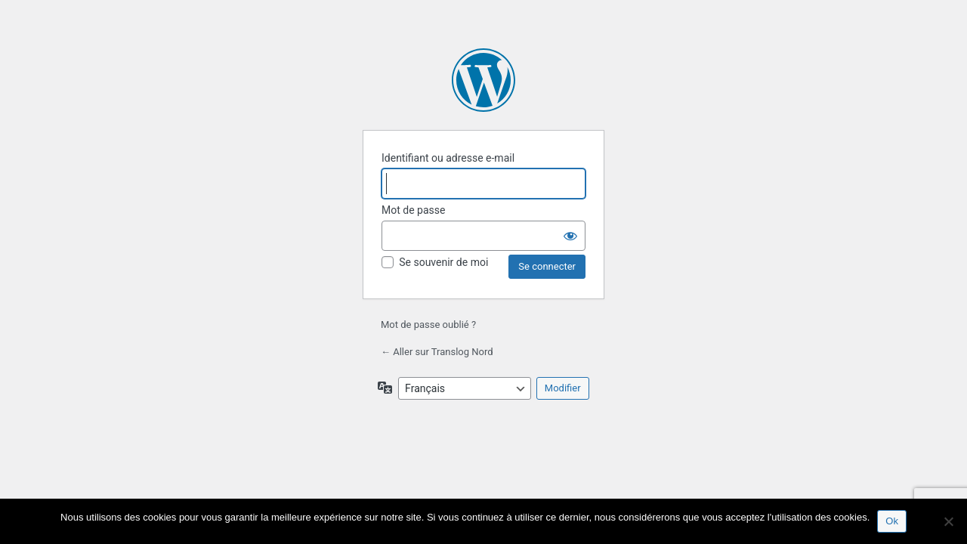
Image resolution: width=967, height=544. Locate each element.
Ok (891, 521)
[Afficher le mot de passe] (570, 236)
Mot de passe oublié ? (428, 324)
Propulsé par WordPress (483, 80)
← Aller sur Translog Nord (437, 351)
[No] (948, 521)
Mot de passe (413, 210)
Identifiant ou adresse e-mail (448, 158)
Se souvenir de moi (443, 262)
